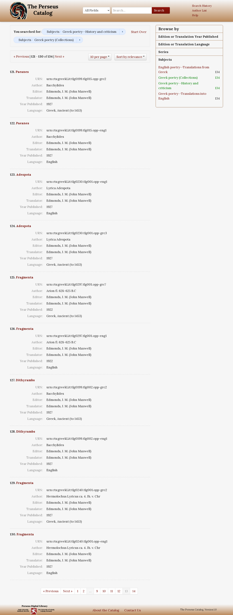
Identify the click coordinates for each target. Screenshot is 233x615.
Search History (202, 5)
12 (118, 591)
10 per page (98, 57)
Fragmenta (24, 277)
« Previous (21, 56)
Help (195, 15)
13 (126, 591)
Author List (199, 10)
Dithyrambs (25, 380)
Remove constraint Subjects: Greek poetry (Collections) (80, 40)
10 (104, 591)
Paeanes (22, 72)
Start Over (139, 32)
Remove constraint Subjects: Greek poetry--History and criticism (122, 32)
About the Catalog (105, 610)
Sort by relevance (129, 57)
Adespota (23, 175)
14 (133, 591)
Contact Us (132, 610)
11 (111, 591)
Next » (59, 56)
